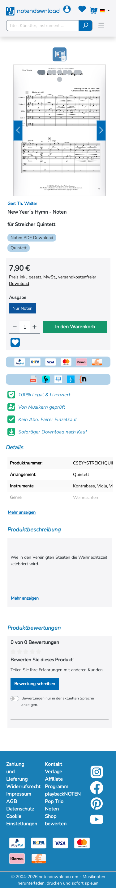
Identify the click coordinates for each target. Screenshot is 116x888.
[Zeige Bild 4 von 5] (76, 72)
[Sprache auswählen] (105, 11)
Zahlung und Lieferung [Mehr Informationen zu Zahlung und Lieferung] (17, 772)
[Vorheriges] (18, 130)
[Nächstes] (101, 130)
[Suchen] (85, 25)
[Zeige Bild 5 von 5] (59, 79)
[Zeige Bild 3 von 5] (64, 72)
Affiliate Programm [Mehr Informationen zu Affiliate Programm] (56, 783)
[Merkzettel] (82, 10)
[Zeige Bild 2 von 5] (53, 72)
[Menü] (101, 25)
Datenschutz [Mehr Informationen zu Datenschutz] (19, 809)
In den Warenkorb (75, 326)
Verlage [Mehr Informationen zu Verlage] (53, 771)
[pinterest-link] (97, 808)
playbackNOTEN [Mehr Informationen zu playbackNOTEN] (58, 794)
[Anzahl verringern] (14, 327)
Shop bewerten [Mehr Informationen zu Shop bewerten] (56, 820)
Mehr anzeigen (22, 512)
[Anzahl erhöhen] (34, 327)
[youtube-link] (97, 824)
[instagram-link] (97, 776)
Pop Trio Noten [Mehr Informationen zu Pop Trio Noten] (54, 805)
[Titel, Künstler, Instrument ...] (42, 25)
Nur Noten (22, 308)
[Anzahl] (24, 327)
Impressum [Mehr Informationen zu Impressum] (18, 794)
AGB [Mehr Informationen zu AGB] (11, 801)
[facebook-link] (97, 792)
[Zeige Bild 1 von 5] (42, 72)
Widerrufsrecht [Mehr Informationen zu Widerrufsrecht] (19, 786)
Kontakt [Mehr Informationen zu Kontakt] (53, 764)
